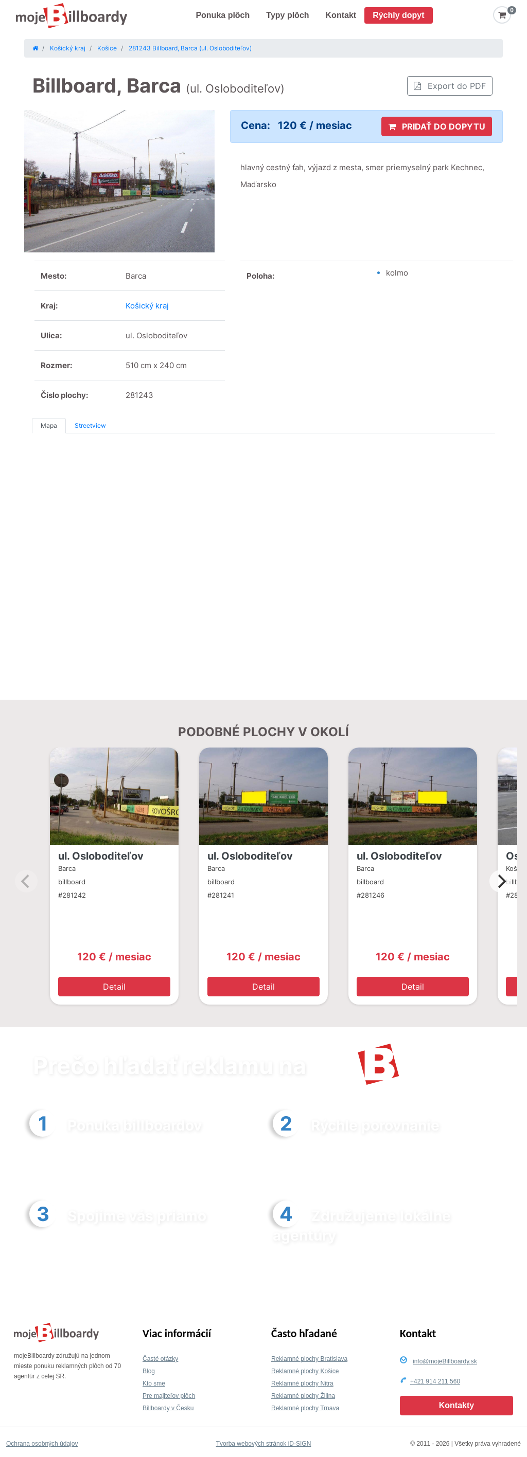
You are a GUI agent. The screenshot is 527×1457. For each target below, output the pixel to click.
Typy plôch (287, 15)
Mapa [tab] (49, 425)
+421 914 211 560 (435, 1381)
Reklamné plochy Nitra (302, 1383)
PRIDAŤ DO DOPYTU (436, 126)
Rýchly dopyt (398, 15)
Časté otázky (160, 1358)
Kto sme (154, 1383)
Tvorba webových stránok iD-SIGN (263, 1443)
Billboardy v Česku (168, 1408)
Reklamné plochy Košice (305, 1371)
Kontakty (456, 1405)
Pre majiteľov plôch (169, 1395)
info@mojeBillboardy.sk (445, 1361)
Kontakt (341, 15)
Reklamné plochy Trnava (305, 1408)
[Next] (500, 881)
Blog (149, 1371)
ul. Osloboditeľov (101, 856)
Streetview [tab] (90, 425)
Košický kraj (147, 306)
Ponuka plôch (223, 15)
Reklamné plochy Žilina (303, 1395)
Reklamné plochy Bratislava (309, 1358)
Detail (114, 986)
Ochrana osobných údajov (42, 1443)
